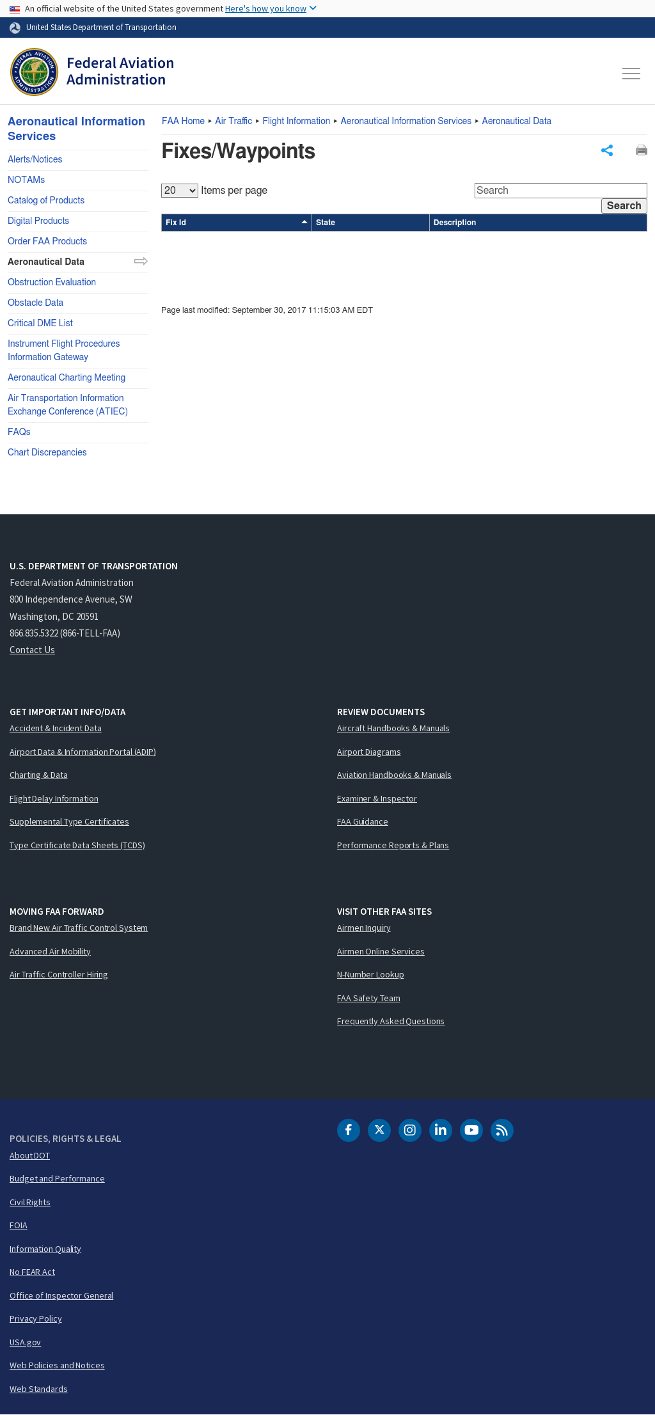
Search (624, 207)
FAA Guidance (362, 821)
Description (455, 223)
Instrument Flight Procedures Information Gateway (64, 351)
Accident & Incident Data (56, 728)
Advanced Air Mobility (50, 951)
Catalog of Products (46, 200)
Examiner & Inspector (377, 798)
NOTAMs (26, 180)
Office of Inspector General (61, 1295)
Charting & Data (39, 774)
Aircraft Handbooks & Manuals (393, 728)
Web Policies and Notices (57, 1365)
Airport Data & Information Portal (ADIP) (83, 751)
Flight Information (297, 121)
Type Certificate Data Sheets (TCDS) (77, 845)
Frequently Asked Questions (391, 1021)
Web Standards (39, 1389)
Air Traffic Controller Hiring (59, 974)
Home (183, 121)
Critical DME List (40, 323)
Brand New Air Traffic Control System (79, 927)
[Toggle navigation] (632, 73)
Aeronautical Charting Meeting (66, 378)
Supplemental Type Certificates (69, 821)
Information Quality (45, 1248)
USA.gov (25, 1342)
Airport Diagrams (368, 751)
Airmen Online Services (381, 951)
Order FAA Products (47, 241)
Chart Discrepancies (47, 452)
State (325, 223)
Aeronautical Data (517, 121)
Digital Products (38, 221)
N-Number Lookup (370, 974)
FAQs (19, 432)
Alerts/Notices (35, 159)
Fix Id (237, 223)
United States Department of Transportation (101, 27)
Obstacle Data (35, 303)
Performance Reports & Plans (393, 845)
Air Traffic (233, 121)
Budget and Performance (57, 1178)
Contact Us (32, 650)
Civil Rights (30, 1202)
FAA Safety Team (368, 998)
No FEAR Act (32, 1271)
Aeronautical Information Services (406, 121)
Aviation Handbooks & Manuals (394, 774)
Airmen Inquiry (364, 927)
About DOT (30, 1155)
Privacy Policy (36, 1318)
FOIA (19, 1225)
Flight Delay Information (54, 798)
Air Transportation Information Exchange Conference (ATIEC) (68, 405)
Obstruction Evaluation (52, 282)
